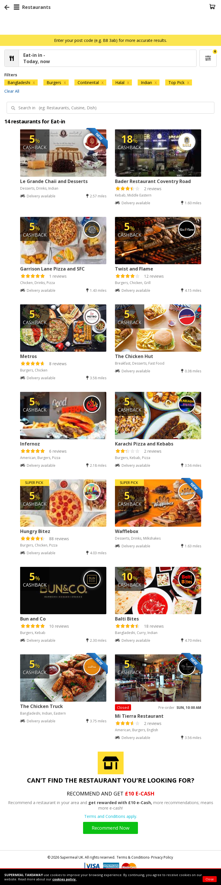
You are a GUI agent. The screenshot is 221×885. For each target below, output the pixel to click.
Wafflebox (126, 531)
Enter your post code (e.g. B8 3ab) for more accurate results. (110, 40)
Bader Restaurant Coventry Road (153, 181)
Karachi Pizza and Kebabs (144, 444)
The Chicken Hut (134, 356)
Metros (28, 356)
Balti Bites (127, 619)
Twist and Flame (134, 269)
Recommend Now (110, 828)
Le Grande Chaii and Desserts (54, 181)
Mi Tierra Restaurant (139, 716)
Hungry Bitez (35, 531)
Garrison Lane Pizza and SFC (52, 269)
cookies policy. (64, 879)
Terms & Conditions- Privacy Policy (145, 857)
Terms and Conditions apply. (110, 816)
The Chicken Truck (41, 706)
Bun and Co (33, 619)
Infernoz (30, 444)
